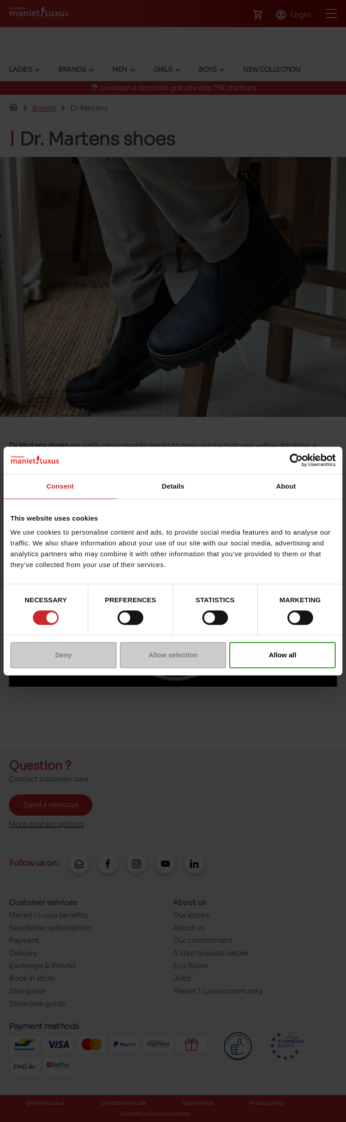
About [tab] (286, 486)
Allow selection (172, 655)
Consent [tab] (60, 486)
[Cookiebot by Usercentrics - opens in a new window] (296, 460)
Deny (63, 655)
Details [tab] (173, 486)
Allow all (282, 655)
